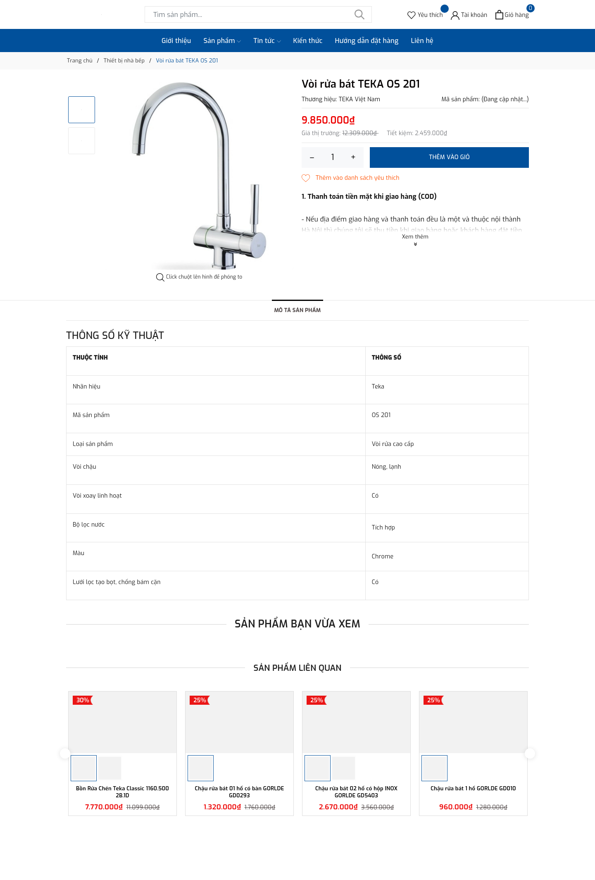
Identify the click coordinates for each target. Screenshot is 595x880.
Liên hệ (422, 40)
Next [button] (530, 780)
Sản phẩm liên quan (297, 668)
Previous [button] (65, 780)
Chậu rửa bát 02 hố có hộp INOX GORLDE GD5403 (356, 844)
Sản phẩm (222, 40)
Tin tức (267, 40)
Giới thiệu (176, 40)
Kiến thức (308, 40)
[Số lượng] (332, 157)
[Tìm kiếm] (359, 14)
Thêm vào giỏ (449, 157)
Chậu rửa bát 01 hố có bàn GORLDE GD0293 (240, 844)
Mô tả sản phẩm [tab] (297, 311)
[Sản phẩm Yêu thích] (425, 14)
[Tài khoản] (469, 14)
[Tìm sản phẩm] (258, 14)
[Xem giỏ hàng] (512, 14)
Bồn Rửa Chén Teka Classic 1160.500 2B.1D (122, 844)
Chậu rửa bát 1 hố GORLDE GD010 (473, 840)
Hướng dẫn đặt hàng (367, 40)
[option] (199, 176)
